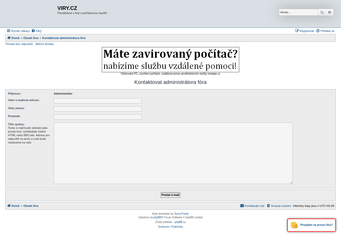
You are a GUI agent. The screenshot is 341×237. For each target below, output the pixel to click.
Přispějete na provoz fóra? (311, 225)
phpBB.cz (180, 222)
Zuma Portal (181, 213)
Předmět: (14, 116)
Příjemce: (14, 93)
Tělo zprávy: (16, 124)
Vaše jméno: (16, 108)
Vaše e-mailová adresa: (23, 100)
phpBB (157, 217)
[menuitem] (36, 31)
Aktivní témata (44, 43)
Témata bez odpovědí (19, 43)
